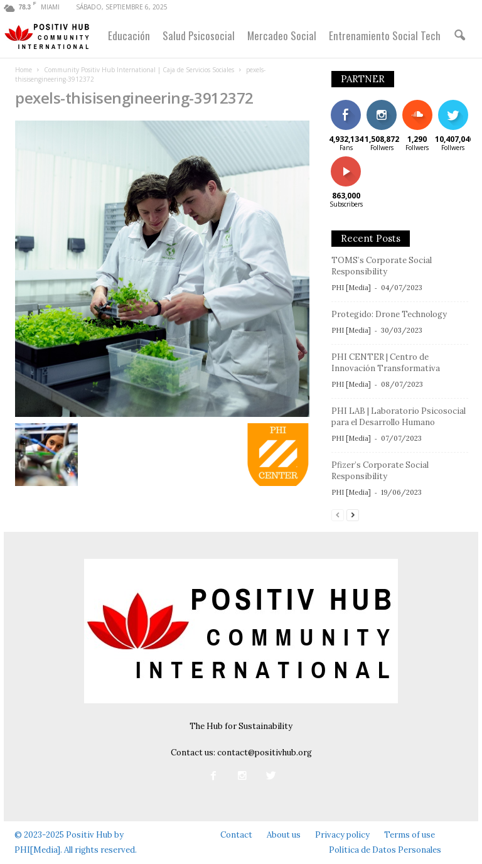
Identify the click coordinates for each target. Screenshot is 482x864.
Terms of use (409, 834)
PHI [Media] (351, 287)
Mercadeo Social (281, 35)
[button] (459, 36)
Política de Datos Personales (385, 850)
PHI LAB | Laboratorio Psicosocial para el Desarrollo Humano (398, 417)
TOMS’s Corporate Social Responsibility (381, 266)
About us (284, 834)
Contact (236, 834)
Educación (129, 35)
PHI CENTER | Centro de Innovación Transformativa (385, 363)
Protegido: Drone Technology (389, 314)
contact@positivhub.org (264, 752)
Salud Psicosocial (199, 35)
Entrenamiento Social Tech (385, 35)
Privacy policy (342, 834)
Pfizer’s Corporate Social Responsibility (380, 471)
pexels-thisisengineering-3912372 (134, 97)
